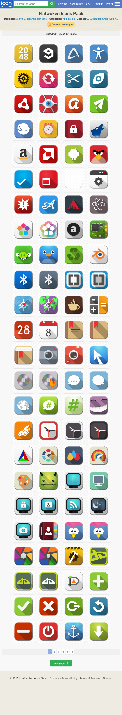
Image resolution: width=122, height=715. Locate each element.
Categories (76, 3)
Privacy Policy (69, 678)
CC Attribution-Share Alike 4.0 (102, 18)
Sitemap (107, 678)
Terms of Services (90, 678)
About (44, 678)
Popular (98, 3)
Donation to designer (62, 24)
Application (69, 18)
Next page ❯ (61, 663)
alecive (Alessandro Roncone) (31, 18)
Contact (54, 678)
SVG (88, 3)
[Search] (51, 4)
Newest (62, 3)
